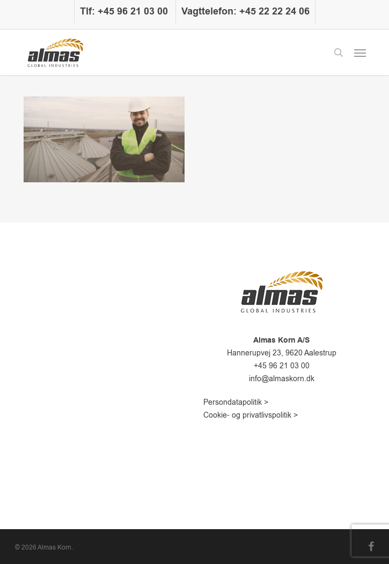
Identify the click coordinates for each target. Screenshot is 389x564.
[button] (360, 52)
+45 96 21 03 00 (282, 366)
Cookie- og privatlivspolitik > (250, 415)
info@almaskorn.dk (281, 379)
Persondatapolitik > (235, 402)
